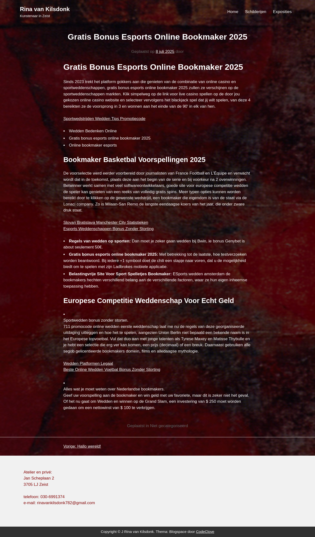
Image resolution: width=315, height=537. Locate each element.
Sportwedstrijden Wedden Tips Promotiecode (104, 118)
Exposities (282, 11)
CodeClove (205, 532)
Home (232, 11)
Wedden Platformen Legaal (88, 363)
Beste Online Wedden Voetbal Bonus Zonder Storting (111, 369)
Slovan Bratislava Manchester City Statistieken (105, 222)
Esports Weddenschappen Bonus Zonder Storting (108, 228)
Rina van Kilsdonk (45, 9)
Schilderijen (255, 11)
